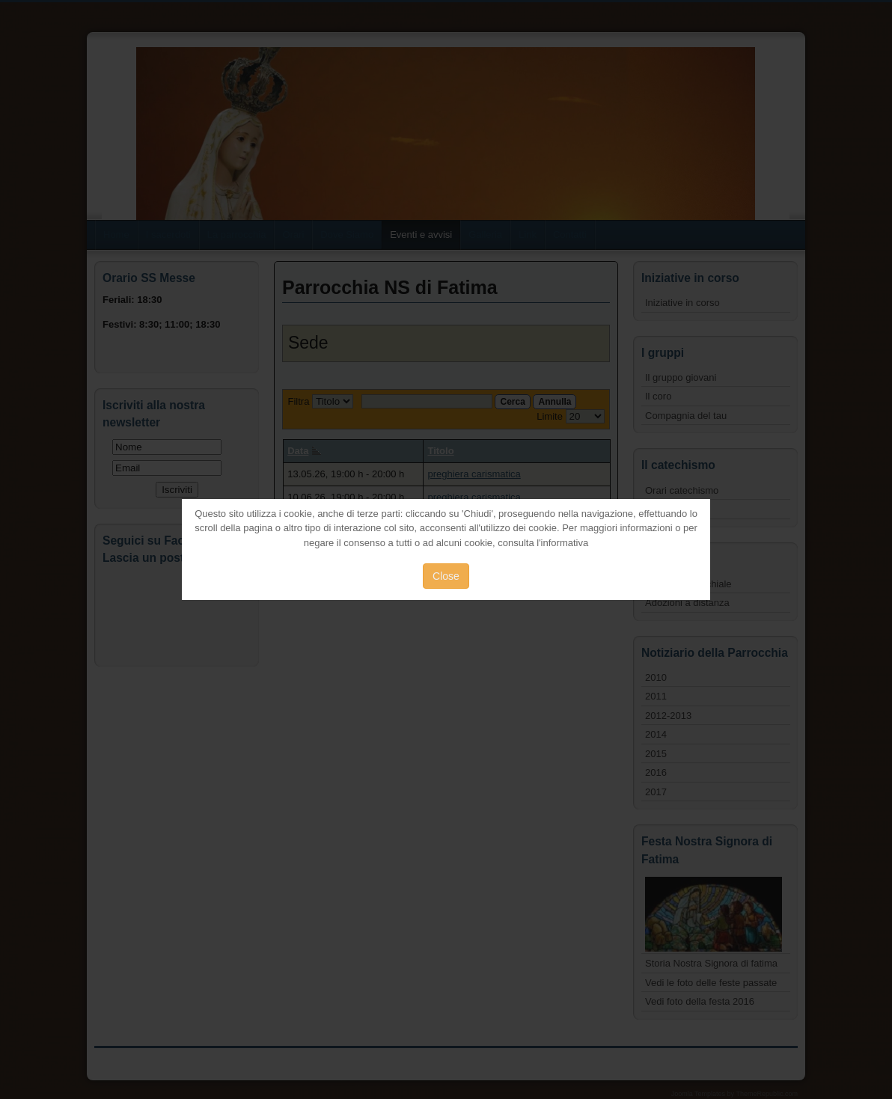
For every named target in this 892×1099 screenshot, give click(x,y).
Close (446, 576)
